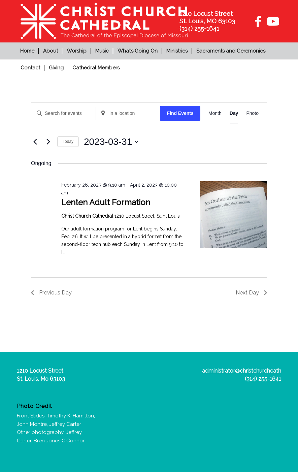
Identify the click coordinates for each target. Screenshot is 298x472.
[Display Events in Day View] (234, 113)
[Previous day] (35, 142)
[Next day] (48, 142)
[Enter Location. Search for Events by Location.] (128, 113)
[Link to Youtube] (272, 21)
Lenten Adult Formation (105, 202)
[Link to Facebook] (258, 21)
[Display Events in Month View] (215, 113)
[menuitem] (28, 50)
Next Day (251, 292)
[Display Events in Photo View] (252, 113)
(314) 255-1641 (263, 379)
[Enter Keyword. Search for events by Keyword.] (63, 113)
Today (68, 141)
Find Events (180, 113)
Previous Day (51, 292)
